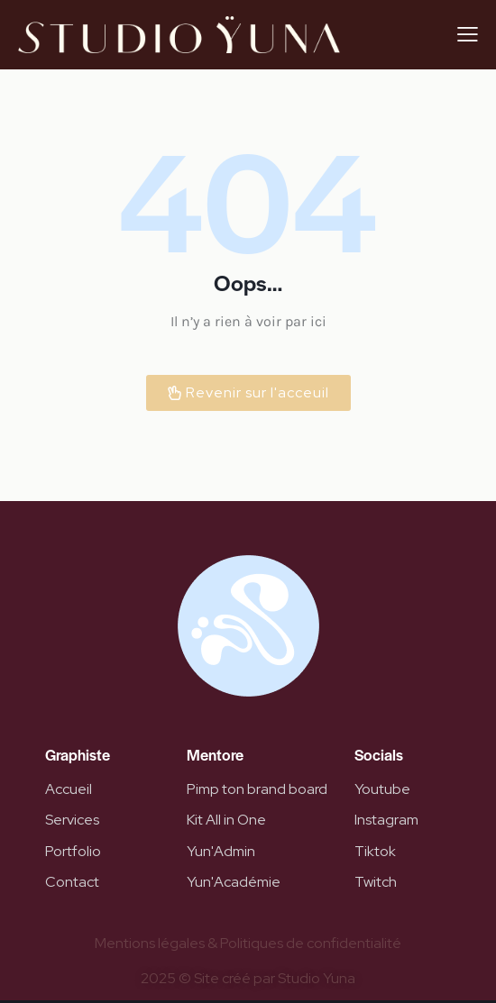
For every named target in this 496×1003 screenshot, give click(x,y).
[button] (467, 34)
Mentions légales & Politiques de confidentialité (248, 943)
